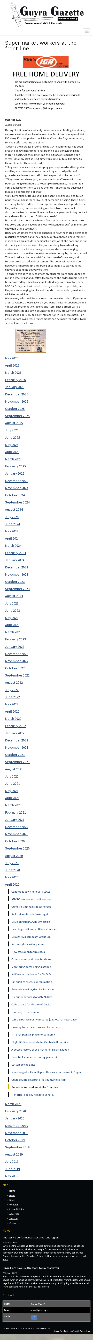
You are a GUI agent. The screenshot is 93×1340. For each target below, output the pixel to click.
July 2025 (12, 430)
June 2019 (12, 1169)
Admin (56, 1331)
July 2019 (12, 1161)
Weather (13, 1204)
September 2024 (17, 502)
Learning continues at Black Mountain (34, 929)
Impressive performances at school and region (31, 1237)
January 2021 (14, 819)
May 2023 (11, 617)
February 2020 (15, 1111)
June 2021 (12, 783)
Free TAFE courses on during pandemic (34, 1057)
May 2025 (11, 444)
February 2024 (15, 552)
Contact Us (14, 1223)
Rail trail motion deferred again (30, 914)
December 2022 (16, 654)
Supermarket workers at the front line (34, 1087)
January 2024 (14, 560)
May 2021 (11, 790)
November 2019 (16, 1133)
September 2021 (17, 762)
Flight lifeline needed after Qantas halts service (40, 1042)
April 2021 (12, 798)
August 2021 (14, 769)
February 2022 (15, 726)
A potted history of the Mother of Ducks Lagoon (40, 1049)
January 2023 (14, 646)
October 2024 (15, 495)
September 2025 (17, 416)
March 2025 (13, 459)
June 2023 (12, 610)
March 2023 (13, 632)
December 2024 (16, 481)
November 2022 (16, 661)
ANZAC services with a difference (31, 899)
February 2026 (15, 379)
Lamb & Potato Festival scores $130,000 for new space (44, 1019)
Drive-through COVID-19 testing (30, 922)
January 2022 (14, 733)
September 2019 (17, 1147)
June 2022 (12, 697)
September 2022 (17, 675)
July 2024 (12, 517)
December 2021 (16, 740)
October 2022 (15, 668)
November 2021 (16, 747)
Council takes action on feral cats (31, 959)
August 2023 (14, 596)
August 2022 (14, 682)
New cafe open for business (28, 952)
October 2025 (15, 408)
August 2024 (14, 509)
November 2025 (16, 401)
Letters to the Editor (23, 1064)
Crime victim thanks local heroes (31, 906)
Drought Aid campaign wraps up (30, 937)
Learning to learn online (25, 1012)
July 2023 (12, 603)
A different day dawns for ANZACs (31, 974)
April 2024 (12, 538)
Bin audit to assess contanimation (31, 982)
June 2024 (12, 524)
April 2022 (12, 711)
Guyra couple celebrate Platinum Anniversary (38, 1080)
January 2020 (14, 1118)
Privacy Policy (28, 1328)
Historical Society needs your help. (32, 1095)
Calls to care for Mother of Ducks (31, 1004)
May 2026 (11, 358)
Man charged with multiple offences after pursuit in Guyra (46, 1072)
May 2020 (11, 877)
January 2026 (14, 387)
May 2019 (11, 1176)
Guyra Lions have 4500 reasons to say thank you (31, 1268)
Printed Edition (16, 1209)
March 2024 (13, 545)
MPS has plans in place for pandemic (33, 1034)
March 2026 (13, 372)
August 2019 (14, 1154)
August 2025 (14, 423)
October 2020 (15, 841)
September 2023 (17, 589)
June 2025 (12, 437)
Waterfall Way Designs (81, 1331)
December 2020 (16, 827)
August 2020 (14, 855)
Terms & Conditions (42, 1328)
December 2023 (16, 567)
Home (12, 1190)
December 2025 (16, 394)
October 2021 (15, 754)
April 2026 (12, 365)
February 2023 (15, 639)
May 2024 (11, 531)
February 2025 (15, 466)
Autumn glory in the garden (27, 944)
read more (43, 1286)
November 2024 (16, 488)
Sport (12, 1200)
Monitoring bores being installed (31, 967)
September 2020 (17, 848)
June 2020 (12, 870)
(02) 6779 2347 (37, 1303)
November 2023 (16, 574)
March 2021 (13, 805)
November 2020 (16, 834)
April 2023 (12, 625)
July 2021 (12, 776)
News (12, 1195)
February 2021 (15, 812)
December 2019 (16, 1125)
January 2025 (14, 473)
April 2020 (12, 884)
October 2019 (15, 1140)
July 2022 (12, 690)
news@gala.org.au (39, 1310)
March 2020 (13, 1104)
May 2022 (11, 704)
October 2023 (15, 581)
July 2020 (12, 863)
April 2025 (12, 452)
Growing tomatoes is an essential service (35, 1027)
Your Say (13, 1218)
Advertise (14, 1213)
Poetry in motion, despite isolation (32, 989)
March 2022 (13, 718)
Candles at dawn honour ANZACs (30, 891)
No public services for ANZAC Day (31, 997)
